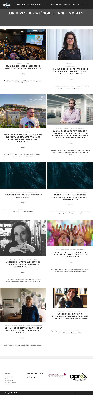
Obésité (30, 192)
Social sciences (77, 311)
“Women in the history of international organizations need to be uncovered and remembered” (70, 316)
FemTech (66, 192)
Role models (26, 63)
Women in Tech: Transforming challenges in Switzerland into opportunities (70, 197)
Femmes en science (55, 64)
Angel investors (20, 259)
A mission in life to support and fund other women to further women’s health (23, 264)
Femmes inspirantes (64, 64)
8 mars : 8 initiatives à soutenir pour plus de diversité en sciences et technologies (70, 254)
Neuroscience (25, 192)
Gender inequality (71, 192)
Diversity (62, 192)
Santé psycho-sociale (38, 325)
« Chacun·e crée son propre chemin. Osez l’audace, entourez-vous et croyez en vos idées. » (70, 71)
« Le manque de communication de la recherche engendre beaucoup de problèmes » (22, 330)
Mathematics (67, 66)
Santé (77, 128)
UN (81, 311)
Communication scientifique (17, 325)
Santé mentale (81, 128)
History (67, 311)
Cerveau (17, 192)
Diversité (64, 249)
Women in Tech (84, 192)
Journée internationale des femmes (73, 249)
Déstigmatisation (67, 128)
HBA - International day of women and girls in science (78, 64)
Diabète (21, 192)
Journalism (29, 259)
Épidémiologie (25, 325)
